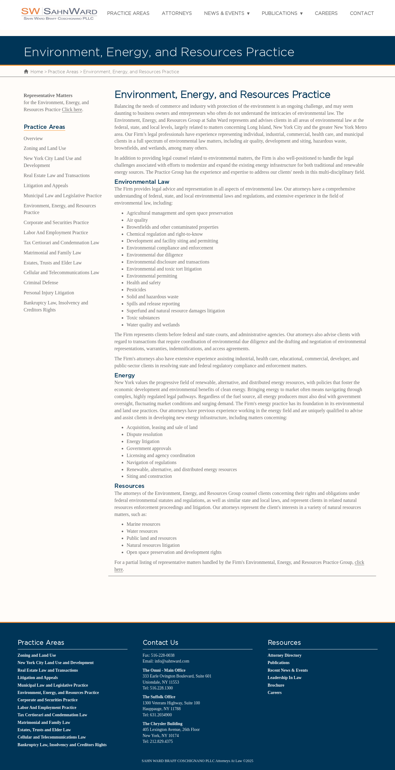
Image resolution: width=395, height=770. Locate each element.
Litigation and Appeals (46, 185)
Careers (326, 13)
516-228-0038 (162, 655)
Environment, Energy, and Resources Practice (58, 692)
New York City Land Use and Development (56, 662)
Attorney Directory (285, 655)
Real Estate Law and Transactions (57, 175)
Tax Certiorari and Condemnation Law (61, 242)
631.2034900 (161, 715)
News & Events (224, 13)
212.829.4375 (161, 741)
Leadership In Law (285, 677)
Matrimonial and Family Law (52, 252)
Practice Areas (128, 13)
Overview (33, 138)
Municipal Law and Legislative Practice (63, 195)
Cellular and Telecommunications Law (61, 272)
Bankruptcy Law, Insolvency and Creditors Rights (62, 745)
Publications (279, 13)
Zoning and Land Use (45, 148)
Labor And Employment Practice (56, 232)
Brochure (276, 685)
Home (37, 71)
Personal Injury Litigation (49, 292)
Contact (362, 13)
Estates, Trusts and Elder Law (53, 262)
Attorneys (177, 13)
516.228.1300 (161, 688)
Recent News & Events (288, 670)
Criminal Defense (41, 282)
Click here (72, 109)
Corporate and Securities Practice (56, 222)
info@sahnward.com (172, 661)
